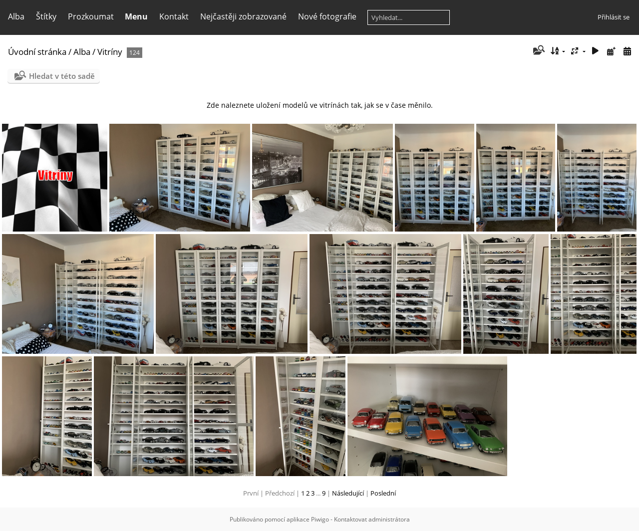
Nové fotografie (327, 16)
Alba (16, 16)
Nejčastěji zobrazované (243, 16)
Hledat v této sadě (62, 76)
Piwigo (320, 519)
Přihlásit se (614, 16)
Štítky (46, 16)
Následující (348, 493)
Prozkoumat (91, 16)
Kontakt (174, 16)
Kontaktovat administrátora (372, 519)
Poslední (383, 493)
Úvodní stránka (37, 51)
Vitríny (109, 51)
